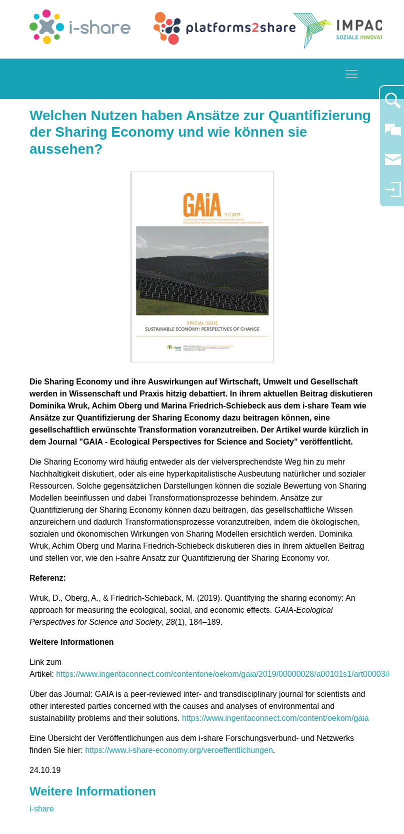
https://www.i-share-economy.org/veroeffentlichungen (179, 750)
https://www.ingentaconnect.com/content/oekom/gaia (275, 718)
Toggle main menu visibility (352, 72)
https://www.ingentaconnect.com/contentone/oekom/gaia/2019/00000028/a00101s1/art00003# (223, 674)
